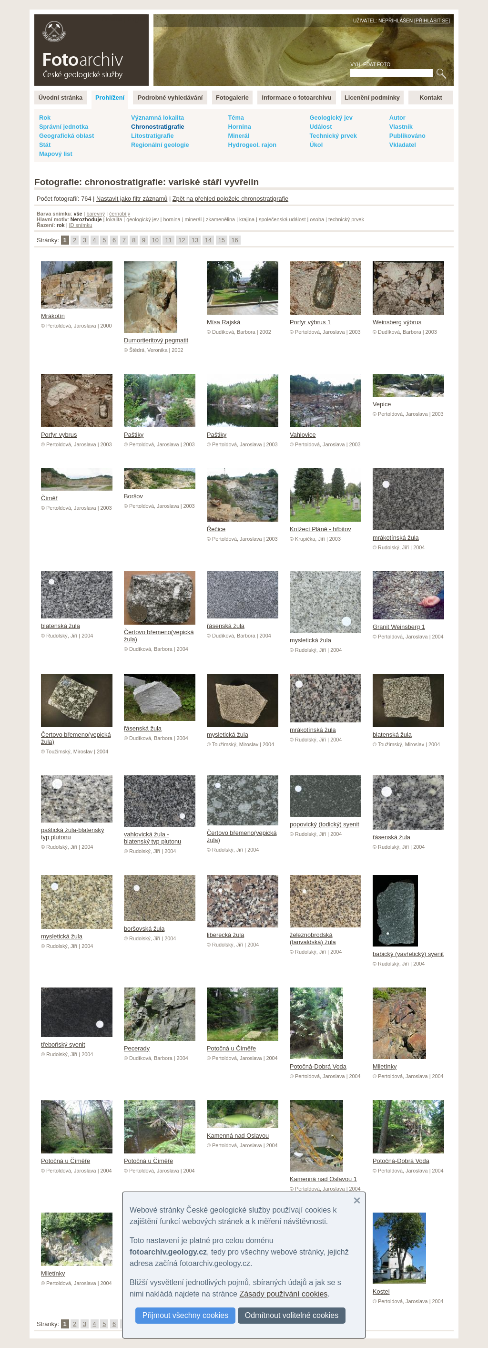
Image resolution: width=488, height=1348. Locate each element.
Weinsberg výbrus (408, 318)
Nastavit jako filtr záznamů (131, 198)
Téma (236, 117)
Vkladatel (402, 144)
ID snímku (80, 225)
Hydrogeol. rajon (252, 144)
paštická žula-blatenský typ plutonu (76, 830)
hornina (171, 219)
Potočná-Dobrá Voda (318, 1063)
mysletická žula (325, 636)
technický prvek (346, 219)
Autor (397, 117)
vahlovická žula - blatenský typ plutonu (159, 834)
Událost (320, 126)
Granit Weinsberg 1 (408, 623)
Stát (45, 144)
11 (168, 240)
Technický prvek (332, 135)
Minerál (238, 135)
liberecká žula (242, 931)
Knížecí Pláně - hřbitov (325, 525)
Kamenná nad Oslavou (242, 1132)
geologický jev (142, 219)
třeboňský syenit (76, 1041)
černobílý (119, 213)
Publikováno (407, 135)
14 (208, 240)
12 (181, 240)
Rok (45, 117)
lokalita (114, 219)
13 (195, 240)
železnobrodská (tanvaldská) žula (325, 935)
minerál (193, 219)
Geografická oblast (66, 135)
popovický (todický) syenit (325, 820)
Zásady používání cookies (283, 1294)
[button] (357, 1200)
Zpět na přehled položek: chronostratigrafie (230, 198)
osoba (317, 219)
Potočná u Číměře (242, 1045)
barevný (95, 213)
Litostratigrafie (152, 135)
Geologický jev (330, 117)
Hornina (239, 126)
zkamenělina (220, 219)
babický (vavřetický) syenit (408, 950)
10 (155, 240)
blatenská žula (76, 622)
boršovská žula (159, 925)
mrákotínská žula (408, 534)
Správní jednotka (63, 126)
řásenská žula (242, 622)
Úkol (316, 144)
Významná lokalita (157, 117)
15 (221, 240)
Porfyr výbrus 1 (325, 318)
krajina (246, 219)
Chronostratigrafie (157, 126)
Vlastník (401, 126)
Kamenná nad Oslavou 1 (323, 1175)
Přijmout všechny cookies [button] (185, 1315)
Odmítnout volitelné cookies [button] (292, 1315)
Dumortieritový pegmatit (156, 336)
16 (234, 240)
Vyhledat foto (370, 64)
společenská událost (282, 219)
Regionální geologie (160, 144)
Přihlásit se (432, 20)
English (137, 19)
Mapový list (55, 153)
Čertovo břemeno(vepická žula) (159, 632)
